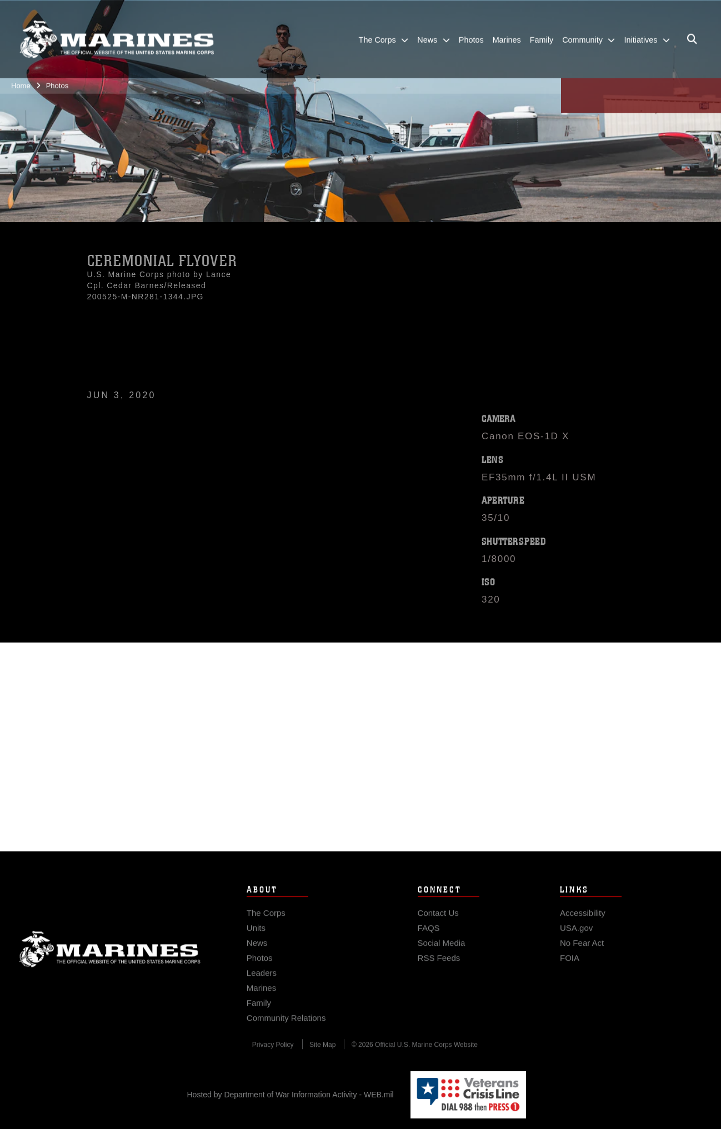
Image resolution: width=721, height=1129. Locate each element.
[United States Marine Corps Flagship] (116, 33)
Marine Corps (110, 957)
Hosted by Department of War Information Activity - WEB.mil (290, 1094)
